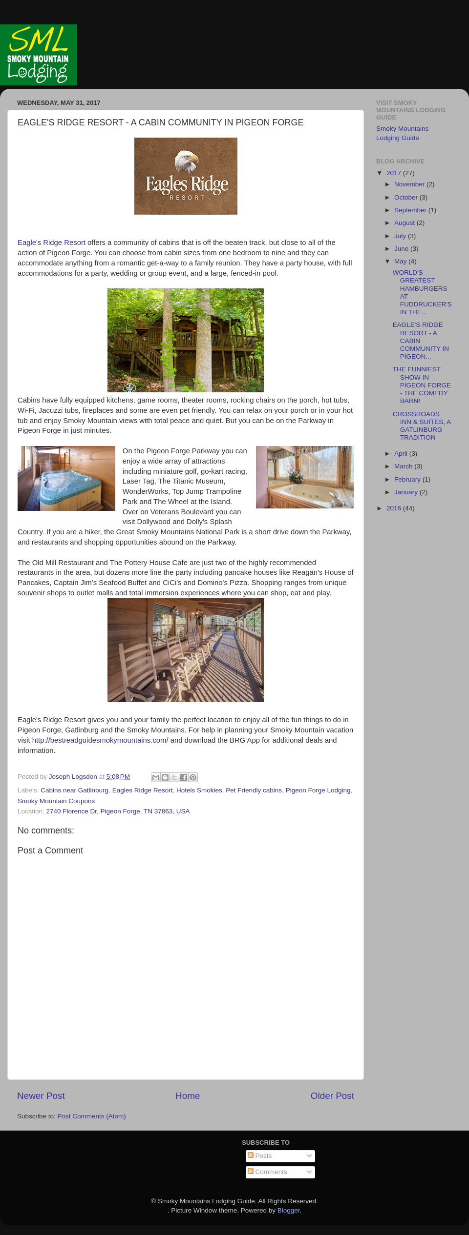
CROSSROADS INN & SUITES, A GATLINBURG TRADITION (422, 426)
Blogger (288, 1210)
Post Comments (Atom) (92, 1116)
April (401, 453)
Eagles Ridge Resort (142, 790)
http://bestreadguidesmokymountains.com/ (100, 740)
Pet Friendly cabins (254, 790)
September (411, 210)
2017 (394, 173)
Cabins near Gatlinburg (74, 790)
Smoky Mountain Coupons (56, 801)
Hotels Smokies (199, 790)
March (404, 466)
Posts (260, 1155)
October (407, 197)
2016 (394, 508)
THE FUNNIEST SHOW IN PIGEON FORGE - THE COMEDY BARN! (422, 385)
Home (187, 1096)
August (405, 222)
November (410, 184)
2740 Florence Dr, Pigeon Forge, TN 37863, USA (118, 811)
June (402, 248)
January (407, 492)
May (401, 261)
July (401, 236)
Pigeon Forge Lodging (318, 790)
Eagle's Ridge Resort (52, 242)
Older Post (332, 1096)
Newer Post (41, 1096)
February (408, 479)
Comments (267, 1171)
